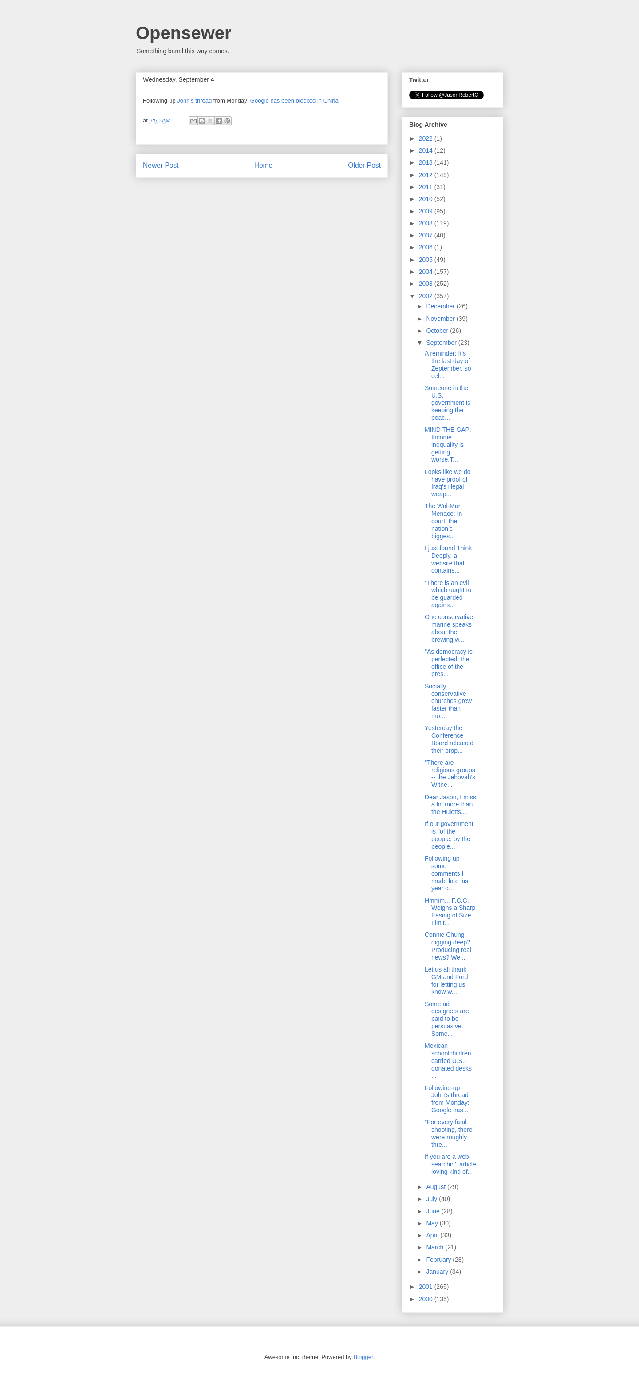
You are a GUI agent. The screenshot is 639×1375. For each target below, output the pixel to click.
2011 (426, 186)
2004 (426, 271)
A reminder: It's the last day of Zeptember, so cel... (448, 364)
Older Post (364, 165)
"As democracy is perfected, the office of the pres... (449, 662)
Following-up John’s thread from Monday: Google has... (447, 1099)
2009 (426, 211)
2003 (426, 283)
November (441, 318)
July (432, 1198)
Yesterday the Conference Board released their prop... (449, 739)
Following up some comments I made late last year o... (447, 873)
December (441, 306)
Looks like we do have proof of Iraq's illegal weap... (448, 483)
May (432, 1223)
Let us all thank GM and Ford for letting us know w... (446, 980)
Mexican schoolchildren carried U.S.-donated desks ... (448, 1060)
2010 (426, 198)
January (438, 1271)
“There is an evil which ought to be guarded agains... (448, 593)
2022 (426, 138)
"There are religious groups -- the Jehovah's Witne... (450, 773)
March (435, 1247)
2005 (426, 259)
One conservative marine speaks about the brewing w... (449, 628)
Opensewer (184, 33)
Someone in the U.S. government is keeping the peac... (447, 402)
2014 (426, 150)
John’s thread (194, 100)
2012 (426, 174)
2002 (426, 296)
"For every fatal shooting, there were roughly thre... (449, 1133)
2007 (426, 235)
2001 (426, 1286)
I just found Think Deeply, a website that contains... (448, 559)
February (439, 1259)
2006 (426, 247)
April (433, 1235)
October (438, 330)
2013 (426, 162)
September (442, 342)
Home (263, 165)
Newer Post (161, 165)
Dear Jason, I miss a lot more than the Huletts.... (450, 805)
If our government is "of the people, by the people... (449, 834)
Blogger (363, 1357)
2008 (426, 223)
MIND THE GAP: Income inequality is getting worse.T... (448, 444)
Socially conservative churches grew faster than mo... (448, 701)
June (433, 1211)
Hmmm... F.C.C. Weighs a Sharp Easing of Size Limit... (450, 911)
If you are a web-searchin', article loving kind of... (450, 1164)
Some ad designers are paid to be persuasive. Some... (447, 1018)
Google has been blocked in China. (295, 100)
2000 (426, 1299)
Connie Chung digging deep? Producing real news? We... (448, 945)
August (436, 1186)
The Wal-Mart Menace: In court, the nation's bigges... (443, 520)
